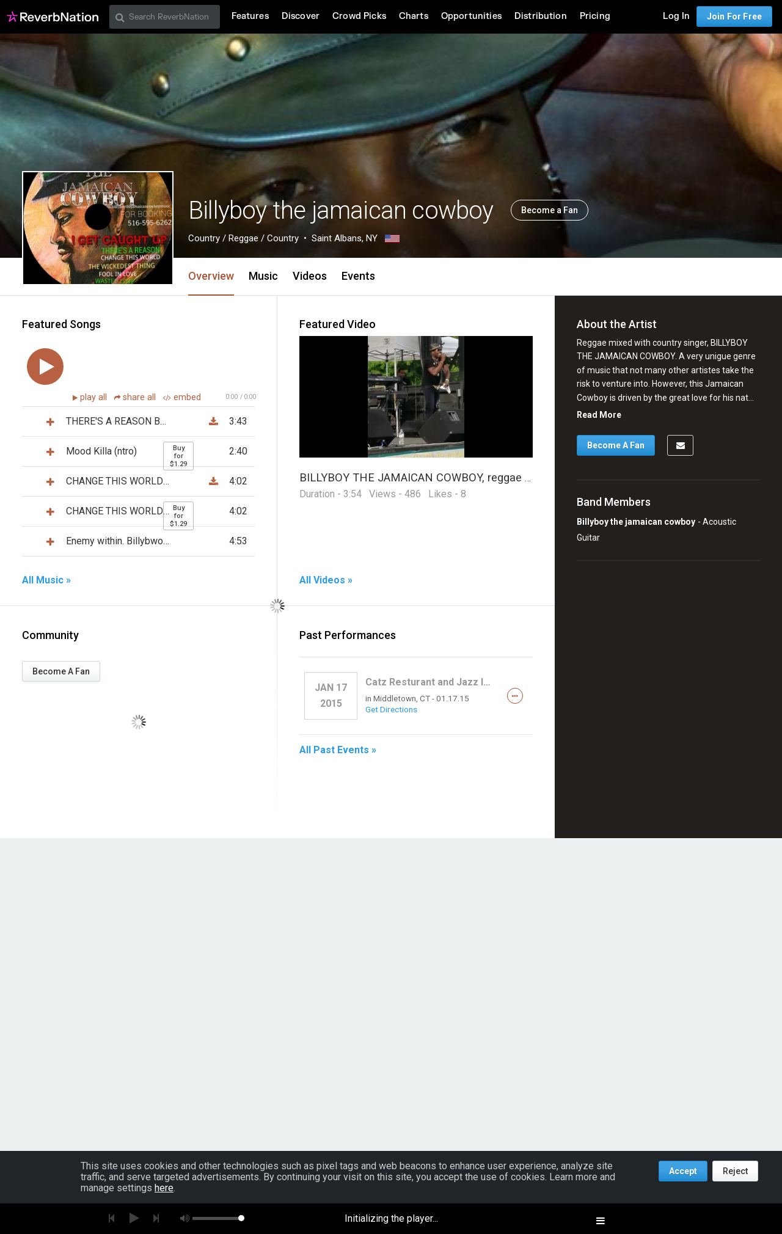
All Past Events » (337, 750)
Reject (735, 1171)
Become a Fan (549, 210)
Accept (683, 1171)
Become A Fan (61, 671)
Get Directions (391, 709)
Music (263, 275)
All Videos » (326, 580)
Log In (676, 16)
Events (358, 275)
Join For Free (734, 16)
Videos (310, 275)
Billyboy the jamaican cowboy (636, 522)
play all (94, 397)
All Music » (46, 580)
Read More (599, 415)
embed (182, 397)
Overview (211, 275)
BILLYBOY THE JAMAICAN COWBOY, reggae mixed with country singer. (477, 477)
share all (136, 397)
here (164, 1188)
